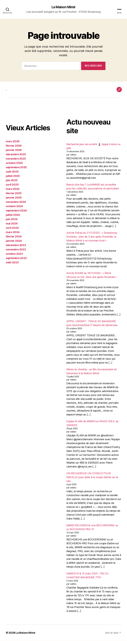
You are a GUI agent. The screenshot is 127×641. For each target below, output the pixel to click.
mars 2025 (13, 189)
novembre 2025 (16, 158)
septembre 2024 (16, 210)
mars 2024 (13, 232)
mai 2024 (12, 223)
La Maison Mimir (63, 7)
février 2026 (14, 145)
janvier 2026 (14, 150)
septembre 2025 (16, 167)
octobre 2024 (14, 206)
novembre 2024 (16, 202)
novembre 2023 (16, 249)
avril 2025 (12, 184)
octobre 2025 (14, 163)
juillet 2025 (13, 176)
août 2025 (12, 171)
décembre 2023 (16, 245)
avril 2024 (12, 228)
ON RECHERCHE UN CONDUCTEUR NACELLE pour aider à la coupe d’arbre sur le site (92, 477)
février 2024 (14, 236)
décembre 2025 (16, 154)
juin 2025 (12, 180)
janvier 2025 (14, 197)
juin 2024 (12, 219)
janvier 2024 (14, 241)
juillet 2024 (13, 215)
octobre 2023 (14, 254)
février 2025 (14, 193)
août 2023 (12, 262)
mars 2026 (13, 141)
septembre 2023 (16, 258)
